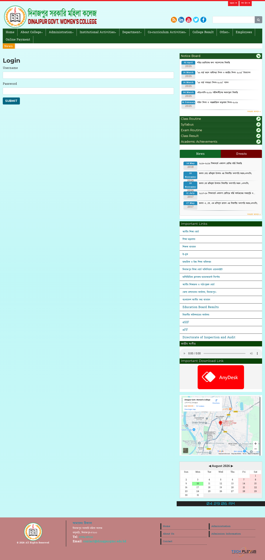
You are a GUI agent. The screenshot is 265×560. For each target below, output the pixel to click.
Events (241, 154)
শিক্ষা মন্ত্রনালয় (189, 239)
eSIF (186, 322)
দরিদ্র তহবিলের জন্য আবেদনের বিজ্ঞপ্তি (213, 62)
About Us (168, 533)
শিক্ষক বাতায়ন (189, 246)
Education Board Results (201, 307)
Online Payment (18, 39)
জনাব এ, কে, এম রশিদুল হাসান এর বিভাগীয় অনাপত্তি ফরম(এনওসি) (228, 203)
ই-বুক (185, 254)
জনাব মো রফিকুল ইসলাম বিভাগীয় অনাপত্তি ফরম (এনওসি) (224, 183)
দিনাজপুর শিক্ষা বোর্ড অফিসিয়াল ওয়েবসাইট (202, 269)
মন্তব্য (233, 3)
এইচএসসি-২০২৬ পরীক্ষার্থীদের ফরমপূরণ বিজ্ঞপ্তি (217, 92)
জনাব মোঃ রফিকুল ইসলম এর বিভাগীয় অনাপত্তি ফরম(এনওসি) (225, 173)
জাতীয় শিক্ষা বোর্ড (191, 231)
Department (131, 32)
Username (10, 68)
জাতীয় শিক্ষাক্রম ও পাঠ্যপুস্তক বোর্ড (198, 284)
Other (224, 32)
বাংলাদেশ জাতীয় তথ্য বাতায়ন (196, 299)
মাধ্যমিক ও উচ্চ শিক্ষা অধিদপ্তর (197, 262)
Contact (167, 541)
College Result (203, 32)
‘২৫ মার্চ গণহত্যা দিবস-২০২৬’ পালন (213, 82)
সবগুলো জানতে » (254, 111)
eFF (185, 330)
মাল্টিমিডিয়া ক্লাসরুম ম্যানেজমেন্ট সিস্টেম (201, 277)
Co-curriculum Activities (166, 32)
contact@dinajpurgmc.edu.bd (104, 541)
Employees (244, 32)
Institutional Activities (97, 32)
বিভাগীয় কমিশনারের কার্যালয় (196, 314)
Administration (60, 32)
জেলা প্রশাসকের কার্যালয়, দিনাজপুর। (200, 292)
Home (10, 32)
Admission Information (226, 533)
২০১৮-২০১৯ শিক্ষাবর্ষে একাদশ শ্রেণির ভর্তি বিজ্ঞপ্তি (220, 163)
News (200, 154)
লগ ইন (245, 3)
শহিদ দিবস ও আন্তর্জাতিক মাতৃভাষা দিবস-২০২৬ (217, 102)
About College (30, 32)
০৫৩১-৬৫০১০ (86, 537)
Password (10, 84)
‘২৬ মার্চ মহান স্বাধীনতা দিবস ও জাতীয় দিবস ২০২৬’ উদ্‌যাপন (223, 72)
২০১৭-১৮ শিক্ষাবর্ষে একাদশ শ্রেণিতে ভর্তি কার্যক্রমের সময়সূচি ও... (227, 193)
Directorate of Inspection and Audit (209, 337)
